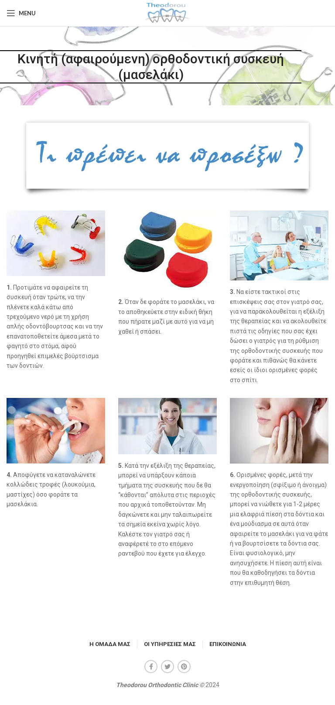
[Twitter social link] (167, 666)
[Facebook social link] (150, 666)
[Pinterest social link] (184, 666)
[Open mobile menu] (21, 13)
